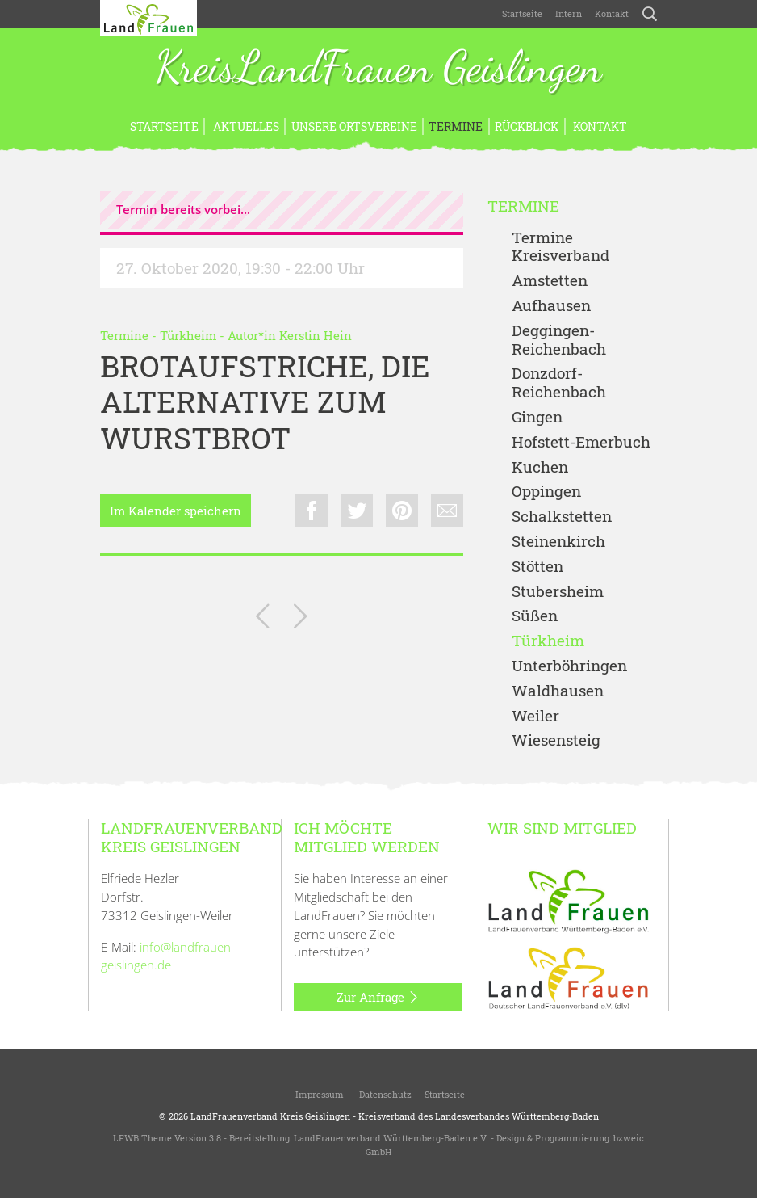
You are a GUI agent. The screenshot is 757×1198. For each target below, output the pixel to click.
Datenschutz (384, 1094)
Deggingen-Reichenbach (559, 340)
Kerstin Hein (315, 335)
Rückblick (526, 126)
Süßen (535, 616)
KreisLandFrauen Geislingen (378, 68)
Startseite (522, 13)
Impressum (318, 1094)
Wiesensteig (556, 740)
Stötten (537, 566)
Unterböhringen (569, 666)
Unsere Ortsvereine (354, 126)
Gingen (537, 417)
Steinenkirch (558, 541)
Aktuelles (245, 126)
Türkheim (188, 335)
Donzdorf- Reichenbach (559, 382)
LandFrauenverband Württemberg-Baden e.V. (391, 1138)
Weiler (535, 716)
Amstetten (550, 280)
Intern (568, 13)
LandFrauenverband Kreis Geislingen (270, 1116)
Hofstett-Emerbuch (581, 442)
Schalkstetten (562, 516)
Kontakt (612, 13)
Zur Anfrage (378, 998)
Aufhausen (551, 305)
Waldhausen (558, 691)
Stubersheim (558, 591)
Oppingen (546, 491)
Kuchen (540, 467)
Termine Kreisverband (560, 247)
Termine (456, 126)
